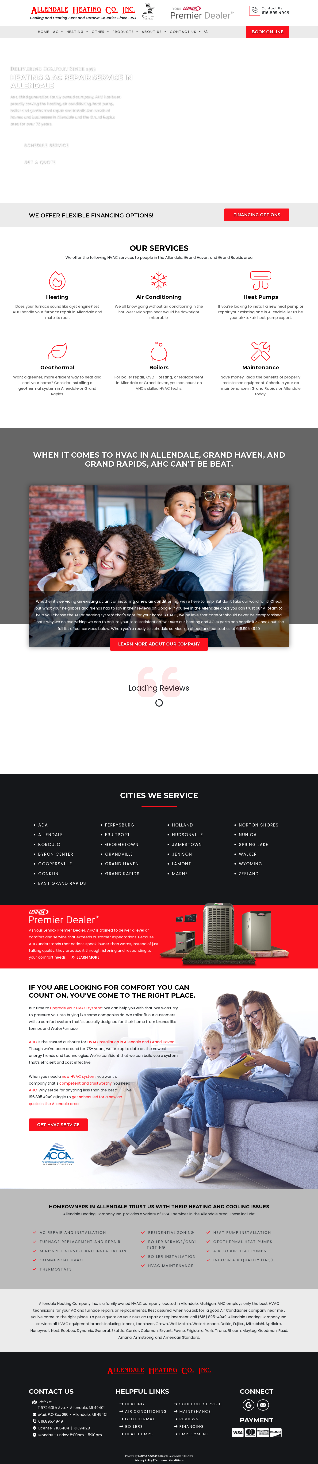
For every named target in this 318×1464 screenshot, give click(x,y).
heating (93, 615)
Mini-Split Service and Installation (83, 1251)
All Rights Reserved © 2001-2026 (175, 1456)
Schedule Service (43, 145)
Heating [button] (76, 31)
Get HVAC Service (58, 1124)
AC (77, 615)
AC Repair (51, 1232)
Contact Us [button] (184, 31)
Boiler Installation (172, 1256)
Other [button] (99, 31)
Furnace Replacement (66, 1241)
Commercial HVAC (61, 1260)
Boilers (134, 1426)
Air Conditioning (146, 1411)
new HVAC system (79, 1076)
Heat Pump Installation (242, 1232)
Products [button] (124, 31)
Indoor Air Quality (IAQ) (243, 1260)
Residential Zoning (171, 1232)
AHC (173, 615)
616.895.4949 (275, 12)
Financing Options (256, 214)
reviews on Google (154, 608)
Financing (191, 1426)
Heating (135, 1404)
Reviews (189, 1419)
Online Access (147, 1456)
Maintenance (195, 1411)
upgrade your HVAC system (75, 1008)
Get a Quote (37, 162)
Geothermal (140, 1419)
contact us (220, 628)
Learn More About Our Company (159, 643)
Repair (113, 1241)
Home (43, 31)
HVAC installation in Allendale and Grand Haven (130, 1042)
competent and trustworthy (85, 1083)
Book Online (268, 31)
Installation (90, 1232)
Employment (194, 1434)
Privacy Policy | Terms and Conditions (159, 1460)
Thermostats (56, 1269)
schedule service (167, 628)
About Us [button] (152, 31)
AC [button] (56, 31)
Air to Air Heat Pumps (239, 1251)
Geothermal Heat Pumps (242, 1241)
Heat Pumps (139, 1434)
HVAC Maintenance (171, 1265)
